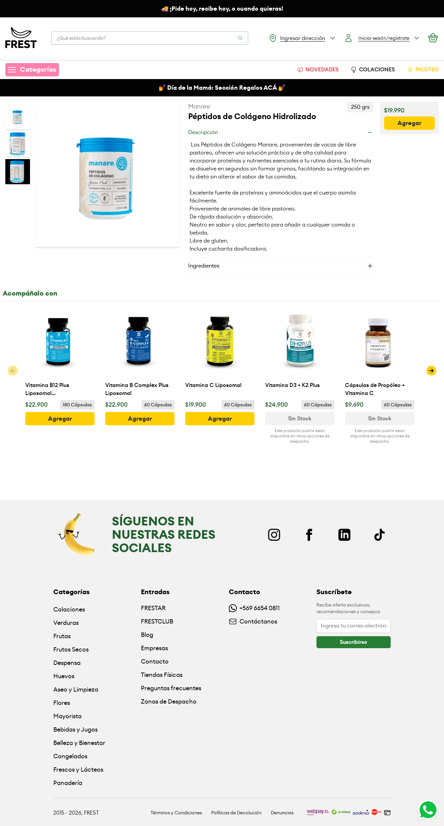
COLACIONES (372, 69)
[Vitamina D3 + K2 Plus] (299, 352)
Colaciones (69, 609)
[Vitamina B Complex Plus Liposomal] (140, 352)
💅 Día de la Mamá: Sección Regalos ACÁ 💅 (222, 88)
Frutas (62, 636)
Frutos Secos (71, 649)
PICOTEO (423, 69)
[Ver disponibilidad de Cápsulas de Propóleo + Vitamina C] (379, 418)
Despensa (67, 663)
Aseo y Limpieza (75, 689)
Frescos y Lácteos (78, 769)
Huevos (63, 676)
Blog (147, 635)
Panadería (67, 783)
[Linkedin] (344, 535)
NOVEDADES (317, 69)
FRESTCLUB (157, 621)
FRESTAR (153, 608)
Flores (61, 703)
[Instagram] (274, 535)
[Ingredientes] (280, 266)
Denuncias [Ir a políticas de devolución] (282, 813)
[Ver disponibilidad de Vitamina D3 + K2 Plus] (299, 418)
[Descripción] (280, 132)
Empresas (154, 648)
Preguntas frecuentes (171, 688)
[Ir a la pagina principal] (21, 38)
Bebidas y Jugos (75, 729)
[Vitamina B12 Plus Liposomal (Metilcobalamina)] (60, 352)
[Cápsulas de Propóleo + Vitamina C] (379, 352)
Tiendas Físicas (162, 675)
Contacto (155, 661)
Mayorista (67, 716)
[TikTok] (379, 535)
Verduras (66, 623)
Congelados (70, 756)
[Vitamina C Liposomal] (219, 352)
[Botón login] (382, 38)
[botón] (409, 123)
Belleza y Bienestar (79, 743)
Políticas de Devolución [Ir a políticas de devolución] (236, 813)
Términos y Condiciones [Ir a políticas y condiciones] (176, 813)
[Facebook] (309, 535)
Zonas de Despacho (169, 701)
